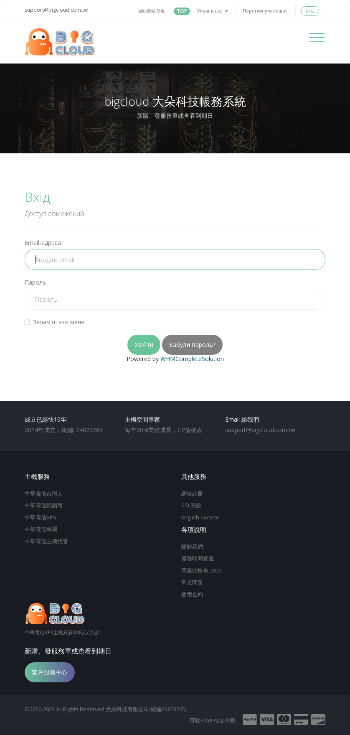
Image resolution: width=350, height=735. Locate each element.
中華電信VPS (40, 517)
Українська (212, 11)
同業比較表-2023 (201, 570)
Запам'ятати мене (54, 322)
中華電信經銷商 (44, 505)
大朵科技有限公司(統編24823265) (146, 709)
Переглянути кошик (265, 11)
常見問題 (192, 582)
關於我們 (192, 546)
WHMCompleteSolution (192, 359)
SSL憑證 (191, 505)
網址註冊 (192, 493)
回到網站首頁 (151, 11)
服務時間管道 (197, 558)
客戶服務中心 (50, 672)
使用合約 (192, 594)
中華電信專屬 (41, 529)
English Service (200, 517)
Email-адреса (43, 243)
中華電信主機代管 (46, 541)
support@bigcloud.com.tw (56, 9)
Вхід (310, 11)
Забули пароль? (192, 344)
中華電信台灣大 (44, 493)
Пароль (35, 282)
